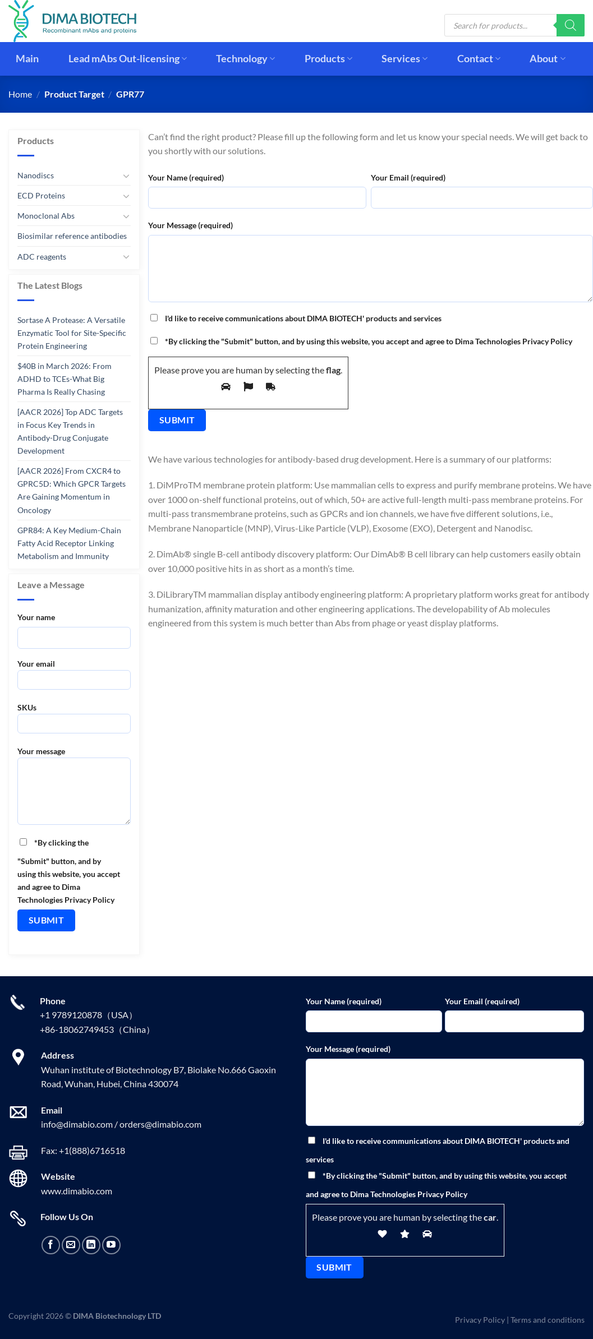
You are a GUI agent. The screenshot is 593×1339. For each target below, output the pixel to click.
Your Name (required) (186, 177)
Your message (74, 789)
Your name (36, 617)
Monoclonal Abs (46, 215)
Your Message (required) (190, 225)
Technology (245, 58)
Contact (478, 58)
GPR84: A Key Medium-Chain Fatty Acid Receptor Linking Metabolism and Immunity (69, 542)
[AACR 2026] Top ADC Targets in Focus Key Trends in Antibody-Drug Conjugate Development (70, 431)
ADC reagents (41, 256)
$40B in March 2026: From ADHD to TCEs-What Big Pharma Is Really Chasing (64, 378)
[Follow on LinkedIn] (91, 1245)
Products (328, 58)
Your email (74, 678)
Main (27, 58)
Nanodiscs (35, 175)
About (547, 58)
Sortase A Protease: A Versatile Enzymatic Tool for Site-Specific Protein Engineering (71, 332)
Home (20, 94)
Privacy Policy (480, 1319)
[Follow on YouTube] (111, 1245)
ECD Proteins (41, 195)
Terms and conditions (548, 1319)
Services (404, 58)
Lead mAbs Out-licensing (127, 58)
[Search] (571, 25)
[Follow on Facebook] (51, 1245)
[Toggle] (126, 175)
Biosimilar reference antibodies (72, 236)
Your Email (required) (408, 177)
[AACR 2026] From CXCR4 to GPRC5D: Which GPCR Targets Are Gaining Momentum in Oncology (71, 490)
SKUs (74, 722)
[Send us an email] (71, 1245)
